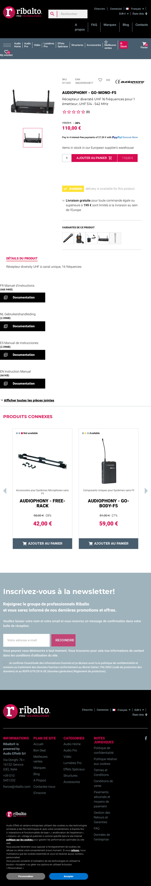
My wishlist (6, 53)
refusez (75, 850)
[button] (8, 45)
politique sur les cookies (19, 839)
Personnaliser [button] (25, 876)
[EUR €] (124, 13)
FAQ (94, 25)
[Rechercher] (67, 14)
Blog (126, 25)
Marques (110, 25)
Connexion (116, 8)
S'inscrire (99, 8)
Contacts (141, 25)
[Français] (136, 8)
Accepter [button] (69, 876)
